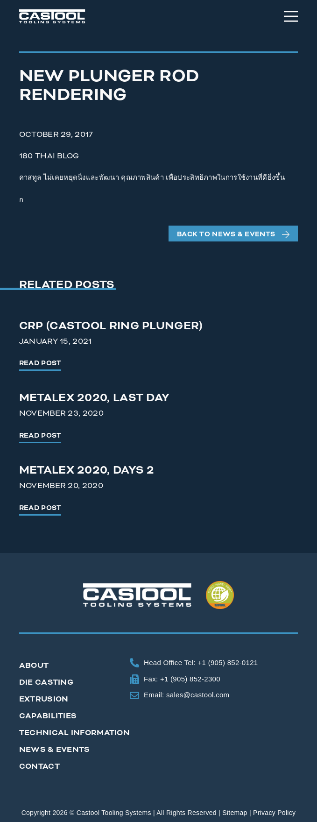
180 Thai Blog (49, 156)
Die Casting (46, 682)
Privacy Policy (274, 812)
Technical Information (74, 733)
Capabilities (48, 716)
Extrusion (44, 699)
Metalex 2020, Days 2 (87, 470)
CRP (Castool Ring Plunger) (111, 326)
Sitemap (234, 812)
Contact (39, 766)
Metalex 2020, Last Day (94, 397)
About (34, 665)
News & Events (54, 749)
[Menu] (291, 16)
